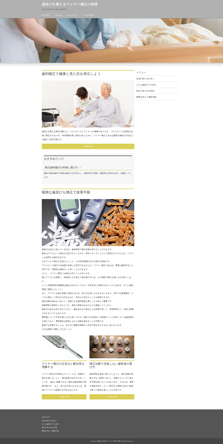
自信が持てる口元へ (145, 79)
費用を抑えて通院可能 (146, 97)
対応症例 (58, 15)
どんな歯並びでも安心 (146, 85)
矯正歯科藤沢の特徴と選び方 (61, 167)
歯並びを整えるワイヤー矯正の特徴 (70, 4)
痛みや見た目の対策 (145, 91)
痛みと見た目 (72, 15)
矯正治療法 (46, 15)
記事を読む (89, 146)
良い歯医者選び (89, 15)
